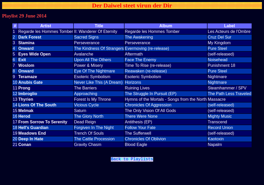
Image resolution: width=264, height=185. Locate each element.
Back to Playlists (132, 160)
